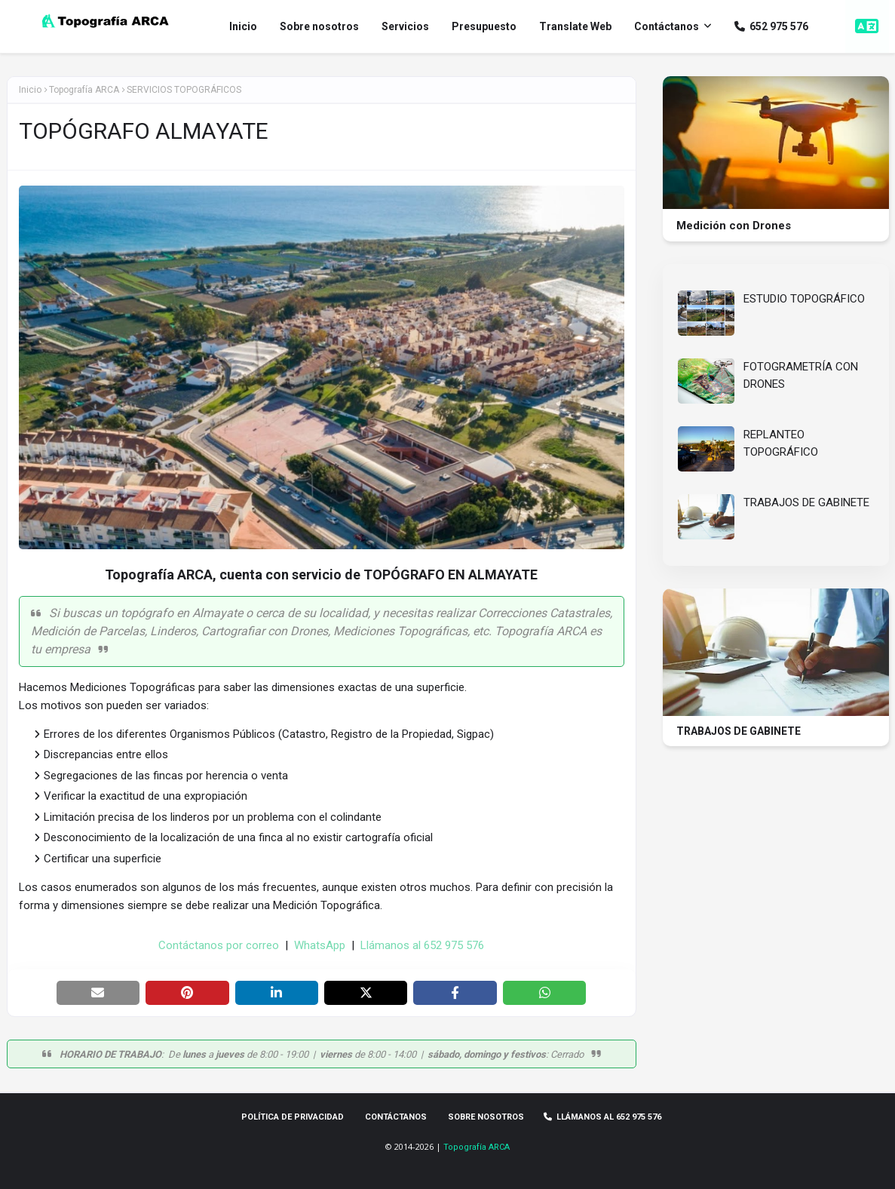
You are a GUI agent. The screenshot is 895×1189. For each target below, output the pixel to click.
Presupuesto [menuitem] (484, 26)
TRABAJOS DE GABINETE (806, 502)
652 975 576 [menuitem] (771, 26)
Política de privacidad (292, 1117)
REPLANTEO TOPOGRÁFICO (780, 443)
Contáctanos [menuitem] (666, 26)
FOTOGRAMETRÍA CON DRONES (800, 375)
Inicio (30, 89)
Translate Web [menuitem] (575, 26)
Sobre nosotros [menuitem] (319, 26)
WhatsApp (319, 945)
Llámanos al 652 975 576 (422, 945)
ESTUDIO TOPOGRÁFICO (804, 299)
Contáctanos (396, 1117)
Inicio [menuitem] (243, 26)
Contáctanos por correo (218, 945)
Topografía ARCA (476, 1147)
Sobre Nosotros (486, 1117)
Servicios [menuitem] (405, 26)
